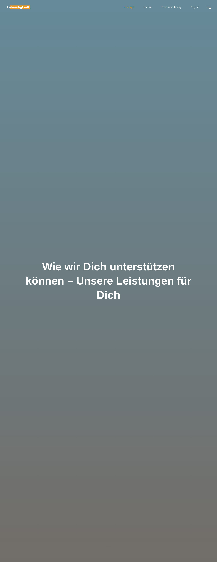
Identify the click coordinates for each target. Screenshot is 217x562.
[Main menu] (208, 7)
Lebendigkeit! (18, 7)
